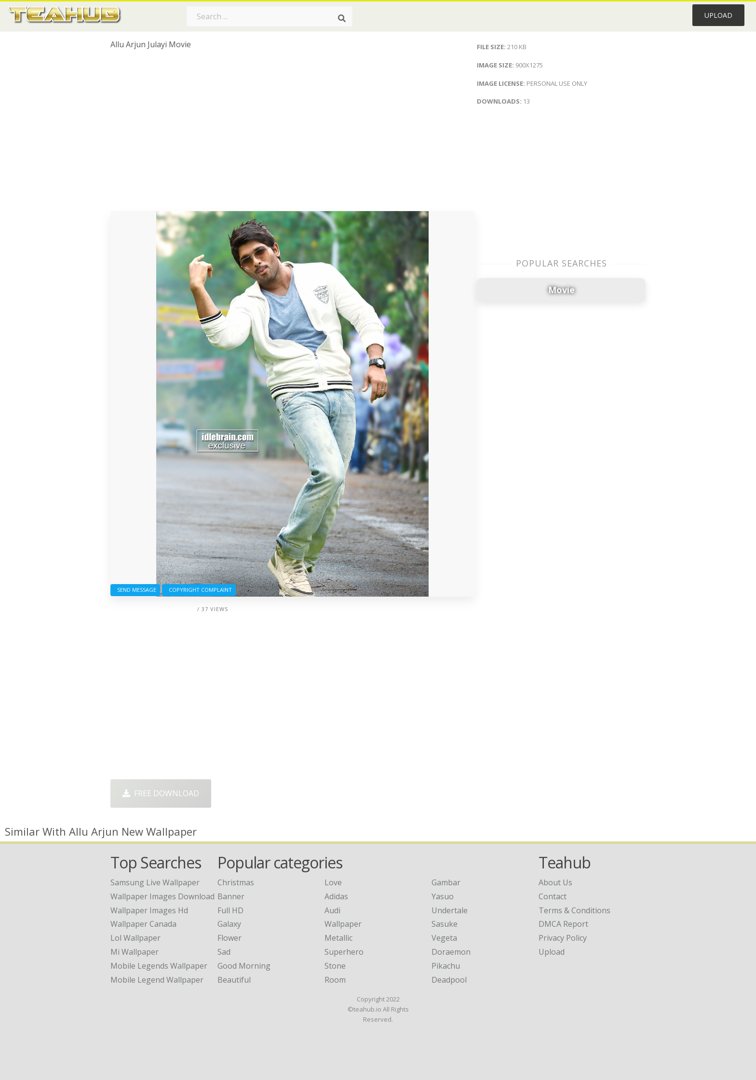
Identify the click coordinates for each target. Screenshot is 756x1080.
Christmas (235, 882)
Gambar (446, 882)
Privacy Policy (563, 938)
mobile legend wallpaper (156, 979)
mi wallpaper (134, 952)
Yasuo (443, 896)
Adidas (336, 896)
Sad (223, 952)
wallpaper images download (162, 896)
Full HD (230, 910)
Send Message (135, 589)
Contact (553, 896)
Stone (335, 965)
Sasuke (445, 924)
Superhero (344, 952)
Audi (332, 910)
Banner (230, 896)
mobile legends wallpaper (158, 965)
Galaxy (229, 924)
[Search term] (269, 16)
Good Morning (243, 965)
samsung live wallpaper (155, 882)
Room (335, 979)
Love (333, 882)
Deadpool (449, 979)
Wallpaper (343, 924)
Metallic (338, 938)
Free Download (160, 793)
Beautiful (234, 979)
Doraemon (451, 952)
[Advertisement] (292, 134)
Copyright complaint (199, 589)
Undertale (450, 910)
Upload (718, 15)
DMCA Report (563, 924)
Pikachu (446, 965)
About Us (555, 882)
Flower (229, 938)
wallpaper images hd (149, 910)
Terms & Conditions (574, 910)
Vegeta (444, 938)
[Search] (341, 18)
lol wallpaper (135, 938)
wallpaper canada (143, 924)
